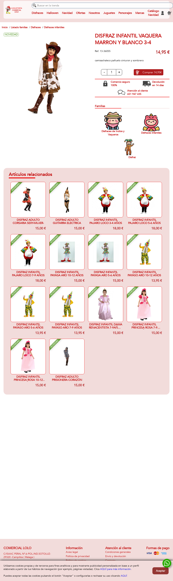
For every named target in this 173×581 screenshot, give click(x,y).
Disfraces (37, 13)
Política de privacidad (78, 556)
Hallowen (52, 13)
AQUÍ (124, 575)
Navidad (67, 13)
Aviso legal (72, 552)
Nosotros (94, 13)
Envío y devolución (115, 556)
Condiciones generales (118, 552)
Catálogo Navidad (153, 13)
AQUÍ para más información (115, 569)
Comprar (152, 72)
